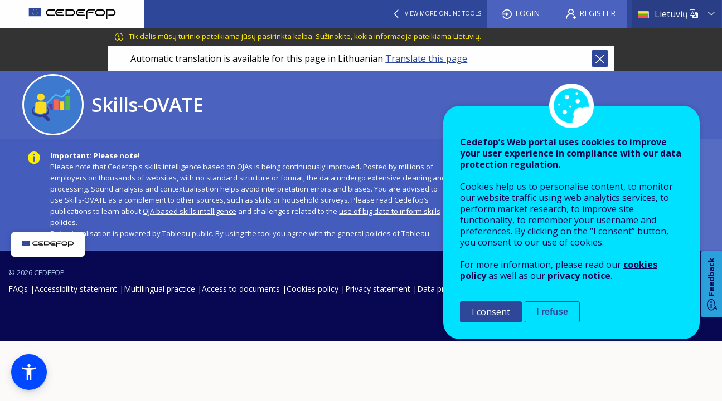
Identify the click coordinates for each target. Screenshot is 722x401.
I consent (491, 312)
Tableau (415, 233)
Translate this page (426, 58)
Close (600, 58)
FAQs (18, 288)
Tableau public (187, 233)
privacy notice (578, 276)
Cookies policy (312, 288)
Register (597, 13)
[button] (29, 372)
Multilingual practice (159, 288)
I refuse (552, 311)
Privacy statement (377, 288)
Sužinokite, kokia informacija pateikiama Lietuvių (397, 36)
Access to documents (241, 288)
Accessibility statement (76, 288)
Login (527, 13)
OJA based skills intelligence (189, 211)
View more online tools (443, 13)
